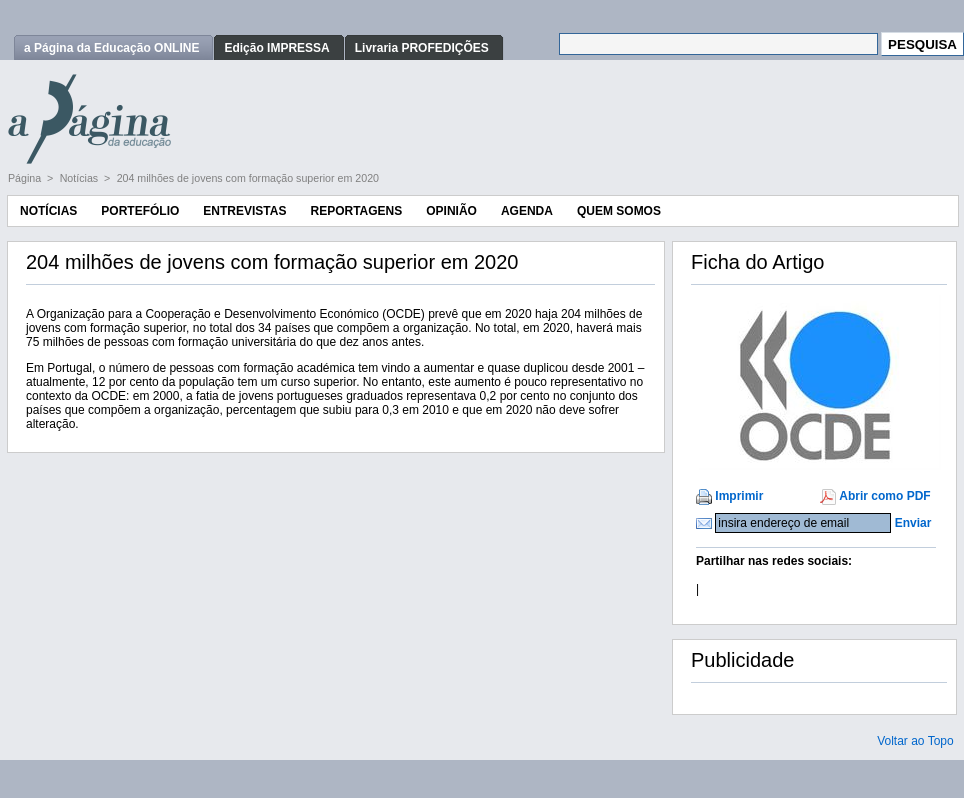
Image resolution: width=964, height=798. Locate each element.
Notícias (80, 178)
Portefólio (140, 211)
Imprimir (739, 496)
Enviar (913, 523)
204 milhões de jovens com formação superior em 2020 (248, 178)
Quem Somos (619, 211)
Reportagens (356, 211)
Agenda (527, 211)
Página (26, 178)
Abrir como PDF (884, 496)
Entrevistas (244, 211)
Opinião (451, 211)
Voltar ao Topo (915, 741)
